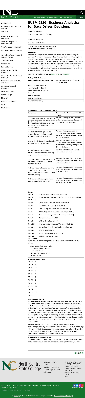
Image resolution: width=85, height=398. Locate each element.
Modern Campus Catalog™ (63, 396)
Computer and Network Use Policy (73, 369)
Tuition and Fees (7, 60)
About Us (4, 32)
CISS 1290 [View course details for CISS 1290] (66, 74)
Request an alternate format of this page (15, 390)
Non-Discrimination (50, 362)
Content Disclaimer (71, 366)
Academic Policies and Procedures (9, 71)
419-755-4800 (11, 388)
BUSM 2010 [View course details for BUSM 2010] (55, 74)
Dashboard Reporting (51, 367)
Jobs (66, 376)
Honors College (6, 95)
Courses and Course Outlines (11, 50)
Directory (4, 98)
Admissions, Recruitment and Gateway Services (11, 56)
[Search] (82, 12)
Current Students (52, 17)
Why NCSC (63, 17)
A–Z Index (47, 372)
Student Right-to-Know (52, 370)
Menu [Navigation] (81, 17)
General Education (7, 91)
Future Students (39, 17)
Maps (3, 105)
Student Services (7, 67)
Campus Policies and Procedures (8, 87)
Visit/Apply (70, 17)
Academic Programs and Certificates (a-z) (9, 43)
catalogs (17, 396)
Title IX (46, 365)
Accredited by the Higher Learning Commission (73, 363)
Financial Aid (5, 64)
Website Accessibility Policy (72, 373)
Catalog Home (6, 23)
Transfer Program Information (11, 47)
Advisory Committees (8, 101)
